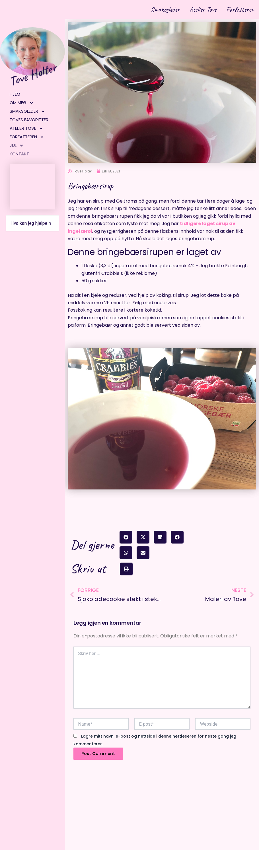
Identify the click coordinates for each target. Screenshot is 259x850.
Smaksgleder (160, 9)
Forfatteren (239, 9)
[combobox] (32, 223)
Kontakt (19, 154)
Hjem (15, 94)
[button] (126, 537)
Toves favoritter (29, 120)
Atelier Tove (200, 9)
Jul (17, 145)
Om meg (22, 102)
